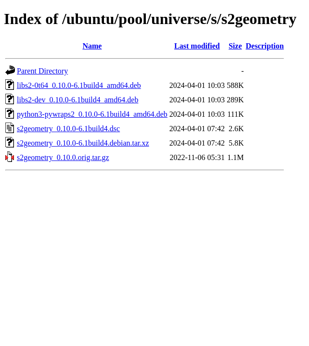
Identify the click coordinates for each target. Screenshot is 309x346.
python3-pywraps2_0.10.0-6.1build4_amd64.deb (92, 114)
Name (92, 46)
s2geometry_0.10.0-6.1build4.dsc (68, 128)
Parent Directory (42, 71)
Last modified (197, 46)
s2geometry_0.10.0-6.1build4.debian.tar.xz (83, 143)
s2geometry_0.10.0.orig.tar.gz (63, 157)
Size (235, 46)
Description (265, 46)
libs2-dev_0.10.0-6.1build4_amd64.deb (77, 100)
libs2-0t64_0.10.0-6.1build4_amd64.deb (79, 85)
